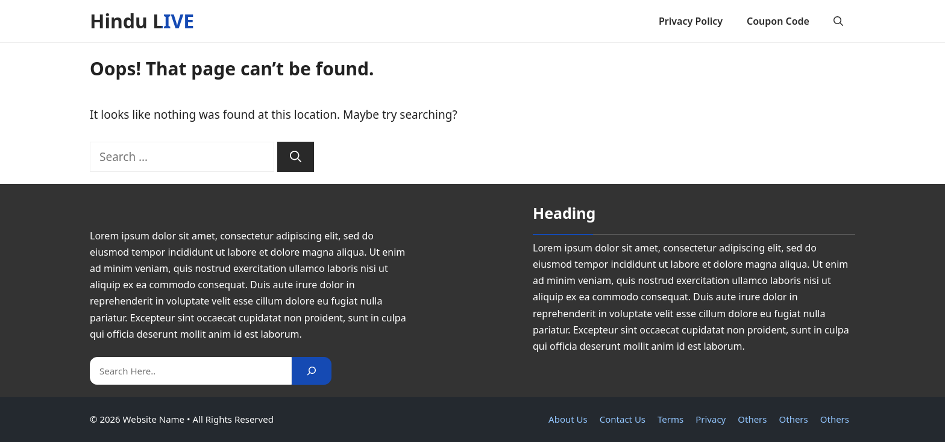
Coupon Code (778, 21)
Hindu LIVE (142, 21)
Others (752, 419)
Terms (670, 419)
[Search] (295, 157)
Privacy (710, 419)
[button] (838, 21)
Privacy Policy (691, 21)
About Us (568, 419)
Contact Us (622, 419)
